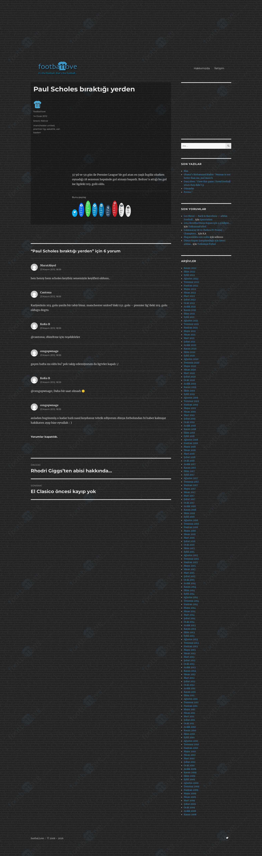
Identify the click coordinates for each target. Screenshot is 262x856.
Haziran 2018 (191, 443)
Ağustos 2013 (191, 639)
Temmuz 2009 (191, 786)
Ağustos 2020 (191, 359)
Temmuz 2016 (191, 523)
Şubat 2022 (190, 299)
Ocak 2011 (189, 723)
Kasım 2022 (190, 268)
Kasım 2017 (190, 467)
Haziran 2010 (191, 748)
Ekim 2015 (189, 548)
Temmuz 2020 (191, 362)
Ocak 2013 (189, 664)
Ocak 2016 (189, 544)
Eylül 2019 (189, 394)
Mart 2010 (189, 758)
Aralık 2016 (190, 506)
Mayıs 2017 (190, 488)
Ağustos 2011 (191, 699)
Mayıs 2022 (190, 289)
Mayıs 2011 (189, 709)
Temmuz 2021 (191, 324)
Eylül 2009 (189, 779)
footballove (39, 111)
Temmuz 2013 (191, 642)
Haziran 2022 (191, 285)
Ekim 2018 (189, 432)
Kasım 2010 (190, 730)
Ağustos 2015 (191, 555)
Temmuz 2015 (191, 558)
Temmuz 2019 (191, 401)
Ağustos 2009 (191, 783)
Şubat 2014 (189, 618)
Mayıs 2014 (190, 607)
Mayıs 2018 (190, 446)
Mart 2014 (189, 614)
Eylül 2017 (189, 474)
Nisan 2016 (190, 534)
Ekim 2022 (189, 271)
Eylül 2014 (189, 593)
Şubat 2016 (189, 541)
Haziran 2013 (191, 646)
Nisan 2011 (189, 713)
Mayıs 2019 (190, 408)
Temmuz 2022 (191, 282)
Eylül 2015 (189, 551)
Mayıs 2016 (190, 530)
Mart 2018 (189, 453)
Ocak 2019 (189, 422)
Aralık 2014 (190, 583)
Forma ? (188, 192)
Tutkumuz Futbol (206, 244)
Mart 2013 (189, 657)
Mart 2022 (189, 296)
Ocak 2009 (189, 807)
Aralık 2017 (190, 464)
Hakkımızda (202, 68)
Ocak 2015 (189, 579)
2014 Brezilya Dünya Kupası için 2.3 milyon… (207, 223)
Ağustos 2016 (191, 520)
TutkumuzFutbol (197, 226)
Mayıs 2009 (190, 793)
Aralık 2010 (190, 727)
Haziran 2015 (191, 562)
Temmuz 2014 (191, 600)
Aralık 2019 (190, 383)
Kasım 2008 (190, 814)
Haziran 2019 (191, 404)
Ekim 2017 (189, 471)
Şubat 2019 (189, 418)
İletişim (219, 68)
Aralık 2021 (190, 306)
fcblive (44, 120)
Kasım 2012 (190, 671)
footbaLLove (37, 838)
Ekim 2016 (189, 513)
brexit (36, 120)
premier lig (39, 129)
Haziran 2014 (191, 604)
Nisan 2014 (189, 611)
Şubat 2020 (190, 376)
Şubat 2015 (189, 576)
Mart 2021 (189, 338)
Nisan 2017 (189, 492)
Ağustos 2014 (191, 597)
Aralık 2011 (189, 688)
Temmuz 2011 (191, 702)
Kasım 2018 (190, 429)
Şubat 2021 (189, 341)
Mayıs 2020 (190, 366)
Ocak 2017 (189, 502)
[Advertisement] (131, 32)
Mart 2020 (189, 373)
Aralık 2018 (190, 425)
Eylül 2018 (189, 436)
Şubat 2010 (189, 762)
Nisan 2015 (189, 569)
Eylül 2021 (189, 317)
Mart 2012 (189, 678)
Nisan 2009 (190, 797)
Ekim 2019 (189, 390)
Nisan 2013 (189, 653)
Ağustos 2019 (191, 397)
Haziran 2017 (191, 485)
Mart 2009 (189, 800)
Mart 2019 (189, 415)
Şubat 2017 (189, 499)
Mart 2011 (189, 716)
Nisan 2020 (190, 369)
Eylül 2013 (189, 635)
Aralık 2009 (190, 769)
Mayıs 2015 (190, 565)
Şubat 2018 (189, 457)
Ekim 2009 (189, 776)
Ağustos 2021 (191, 320)
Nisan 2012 (189, 674)
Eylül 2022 (189, 275)
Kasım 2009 (190, 772)
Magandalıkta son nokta (197, 237)
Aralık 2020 (190, 345)
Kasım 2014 (190, 586)
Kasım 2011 (190, 692)
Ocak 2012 (189, 685)
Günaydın (189, 188)
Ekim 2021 (189, 313)
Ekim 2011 (189, 695)
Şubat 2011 (189, 720)
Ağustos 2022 (191, 278)
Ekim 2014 (189, 590)
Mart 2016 (189, 537)
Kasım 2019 (190, 387)
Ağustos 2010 (191, 741)
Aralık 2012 (190, 667)
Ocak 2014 (189, 621)
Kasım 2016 (190, 509)
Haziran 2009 (191, 790)
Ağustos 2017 (191, 478)
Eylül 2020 (189, 355)
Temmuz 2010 (191, 744)
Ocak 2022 (189, 303)
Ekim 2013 (189, 632)
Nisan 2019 (190, 411)
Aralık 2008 (190, 811)
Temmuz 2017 (191, 481)
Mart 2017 (189, 495)
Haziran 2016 (191, 527)
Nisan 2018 (189, 450)
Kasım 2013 (190, 628)
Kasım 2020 (190, 348)
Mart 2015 (189, 572)
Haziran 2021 (191, 327)
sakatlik (51, 129)
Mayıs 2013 (189, 650)
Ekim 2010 (189, 734)
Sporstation (206, 219)
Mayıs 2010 (190, 751)
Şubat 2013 (189, 660)
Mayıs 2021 (190, 331)
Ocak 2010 (189, 765)
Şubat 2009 (190, 804)
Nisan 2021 (189, 334)
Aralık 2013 (189, 625)
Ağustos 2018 (191, 439)
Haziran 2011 (191, 706)
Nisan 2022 (190, 292)
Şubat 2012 (189, 681)
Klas (186, 171)
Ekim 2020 (189, 352)
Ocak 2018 (189, 460)
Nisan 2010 (189, 755)
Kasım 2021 (190, 310)
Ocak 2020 (189, 380)
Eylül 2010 (189, 737)
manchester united (43, 125)
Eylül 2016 (189, 516)
